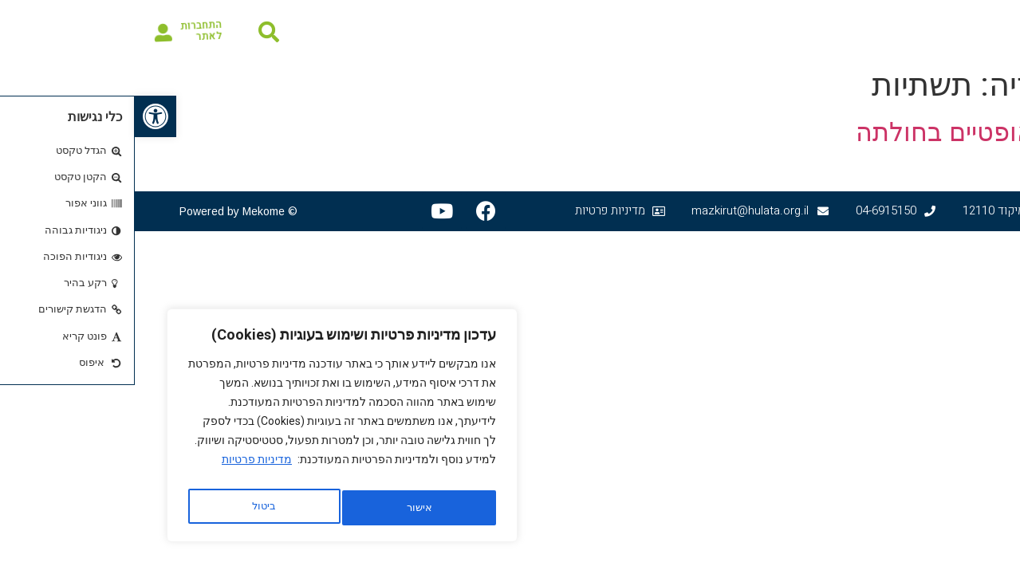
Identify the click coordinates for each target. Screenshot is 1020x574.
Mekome (129, 211)
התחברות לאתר (64, 30)
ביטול (280, 507)
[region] (207, 429)
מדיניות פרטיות (122, 468)
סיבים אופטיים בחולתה (843, 132)
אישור (129, 507)
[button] (20, 116)
